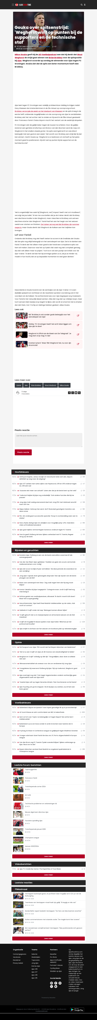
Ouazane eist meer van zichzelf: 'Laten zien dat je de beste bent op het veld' (46, 491)
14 (83, 735)
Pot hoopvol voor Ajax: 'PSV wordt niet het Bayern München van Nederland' (46, 647)
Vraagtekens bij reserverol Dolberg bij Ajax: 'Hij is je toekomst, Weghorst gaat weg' (47, 669)
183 (82, 555)
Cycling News (55, 968)
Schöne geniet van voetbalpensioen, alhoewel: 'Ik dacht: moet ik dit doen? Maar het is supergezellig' (46, 597)
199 (82, 603)
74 (83, 615)
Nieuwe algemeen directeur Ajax (36, 812)
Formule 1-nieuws (56, 965)
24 (83, 675)
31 (83, 610)
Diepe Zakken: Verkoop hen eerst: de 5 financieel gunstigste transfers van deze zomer (46, 510)
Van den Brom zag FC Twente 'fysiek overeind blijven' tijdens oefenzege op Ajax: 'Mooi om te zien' (46, 743)
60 (83, 652)
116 (83, 687)
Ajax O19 (34, 969)
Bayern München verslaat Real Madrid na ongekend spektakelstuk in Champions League (44, 750)
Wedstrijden (36, 957)
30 (83, 534)
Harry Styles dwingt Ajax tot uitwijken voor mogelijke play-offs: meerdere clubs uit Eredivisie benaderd (45, 524)
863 (82, 712)
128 (82, 502)
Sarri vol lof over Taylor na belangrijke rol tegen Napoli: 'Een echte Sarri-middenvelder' (45, 718)
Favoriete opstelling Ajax (33, 821)
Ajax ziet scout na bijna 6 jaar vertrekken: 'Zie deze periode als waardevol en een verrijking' (47, 570)
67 (54, 47)
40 (83, 576)
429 (82, 622)
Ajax (19, 60)
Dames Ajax (36, 966)
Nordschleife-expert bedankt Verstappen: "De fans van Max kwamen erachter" (53, 911)
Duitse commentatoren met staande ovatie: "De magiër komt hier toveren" (52, 919)
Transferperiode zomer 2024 (35, 787)
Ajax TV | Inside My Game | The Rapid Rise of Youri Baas (39, 869)
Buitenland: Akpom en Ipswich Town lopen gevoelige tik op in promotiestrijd (46, 707)
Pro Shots (53, 957)
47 (83, 484)
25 (83, 583)
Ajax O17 (34, 972)
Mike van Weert (45, 47)
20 (83, 491)
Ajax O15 (34, 978)
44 (83, 569)
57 (83, 647)
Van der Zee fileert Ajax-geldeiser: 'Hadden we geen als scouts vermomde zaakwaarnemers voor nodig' (46, 563)
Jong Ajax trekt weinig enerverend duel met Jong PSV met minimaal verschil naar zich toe (46, 503)
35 (83, 663)
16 (83, 629)
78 (83, 516)
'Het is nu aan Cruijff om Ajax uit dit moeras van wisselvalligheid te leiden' (45, 652)
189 (82, 523)
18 (83, 562)
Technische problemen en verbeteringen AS (41, 804)
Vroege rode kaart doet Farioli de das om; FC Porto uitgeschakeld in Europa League (47, 736)
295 (82, 749)
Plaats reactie (23, 452)
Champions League (32, 838)
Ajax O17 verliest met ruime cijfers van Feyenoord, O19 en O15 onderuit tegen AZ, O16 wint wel (46, 485)
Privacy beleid (18, 963)
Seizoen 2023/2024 (32, 846)
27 (83, 596)
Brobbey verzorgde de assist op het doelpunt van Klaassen (38, 111)
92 (83, 590)
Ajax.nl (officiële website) (56, 961)
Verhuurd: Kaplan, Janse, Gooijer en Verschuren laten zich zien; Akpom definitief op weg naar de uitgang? (44, 478)
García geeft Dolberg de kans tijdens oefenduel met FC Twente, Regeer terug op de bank (45, 535)
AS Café (28, 795)
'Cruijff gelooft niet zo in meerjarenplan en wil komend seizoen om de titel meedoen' (46, 616)
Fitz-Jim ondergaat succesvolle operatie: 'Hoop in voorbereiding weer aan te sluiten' (47, 517)
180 (82, 509)
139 (82, 477)
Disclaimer (17, 960)
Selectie (34, 954)
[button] (82, 5)
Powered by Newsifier (48, 998)
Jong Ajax (35, 963)
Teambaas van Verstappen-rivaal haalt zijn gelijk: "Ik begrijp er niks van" (50, 902)
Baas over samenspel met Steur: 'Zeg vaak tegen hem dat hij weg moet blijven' (45, 584)
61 (83, 657)
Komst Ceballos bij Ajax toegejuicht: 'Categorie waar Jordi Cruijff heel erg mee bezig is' (46, 591)
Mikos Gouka (21, 54)
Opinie (18, 385)
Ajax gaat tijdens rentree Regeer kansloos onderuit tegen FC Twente (44, 530)
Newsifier (53, 954)
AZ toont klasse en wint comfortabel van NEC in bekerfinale (40, 712)
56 (83, 731)
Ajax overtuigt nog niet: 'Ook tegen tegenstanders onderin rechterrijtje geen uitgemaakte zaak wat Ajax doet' (46, 676)
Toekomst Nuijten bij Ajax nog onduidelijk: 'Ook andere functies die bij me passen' (45, 496)
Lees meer (48, 542)
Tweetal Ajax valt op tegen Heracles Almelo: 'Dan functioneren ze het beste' (47, 682)
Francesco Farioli (31, 778)
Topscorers (36, 960)
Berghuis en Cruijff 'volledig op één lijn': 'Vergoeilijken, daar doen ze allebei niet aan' (46, 658)
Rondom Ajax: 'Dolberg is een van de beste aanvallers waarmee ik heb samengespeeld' (44, 556)
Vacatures (16, 957)
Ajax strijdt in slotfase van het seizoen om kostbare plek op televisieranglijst (47, 629)
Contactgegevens (19, 954)
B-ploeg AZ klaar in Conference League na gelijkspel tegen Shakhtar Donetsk (47, 731)
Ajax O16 (34, 975)
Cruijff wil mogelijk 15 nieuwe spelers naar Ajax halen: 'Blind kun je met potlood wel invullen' (44, 623)
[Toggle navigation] (13, 5)
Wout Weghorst (50, 385)
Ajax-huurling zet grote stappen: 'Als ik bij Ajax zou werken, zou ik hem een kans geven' (46, 688)
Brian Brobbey (55, 57)
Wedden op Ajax (56, 971)
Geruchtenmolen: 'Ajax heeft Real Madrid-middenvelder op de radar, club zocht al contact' (46, 604)
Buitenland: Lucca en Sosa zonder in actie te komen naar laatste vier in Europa (45, 725)
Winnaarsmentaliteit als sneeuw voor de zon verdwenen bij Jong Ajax (44, 663)
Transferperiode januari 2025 (35, 829)
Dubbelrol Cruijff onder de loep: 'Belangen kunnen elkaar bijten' (42, 610)
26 (83, 724)
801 (82, 530)
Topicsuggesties (31, 769)
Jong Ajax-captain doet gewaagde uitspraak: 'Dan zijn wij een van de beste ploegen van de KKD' (46, 577)
